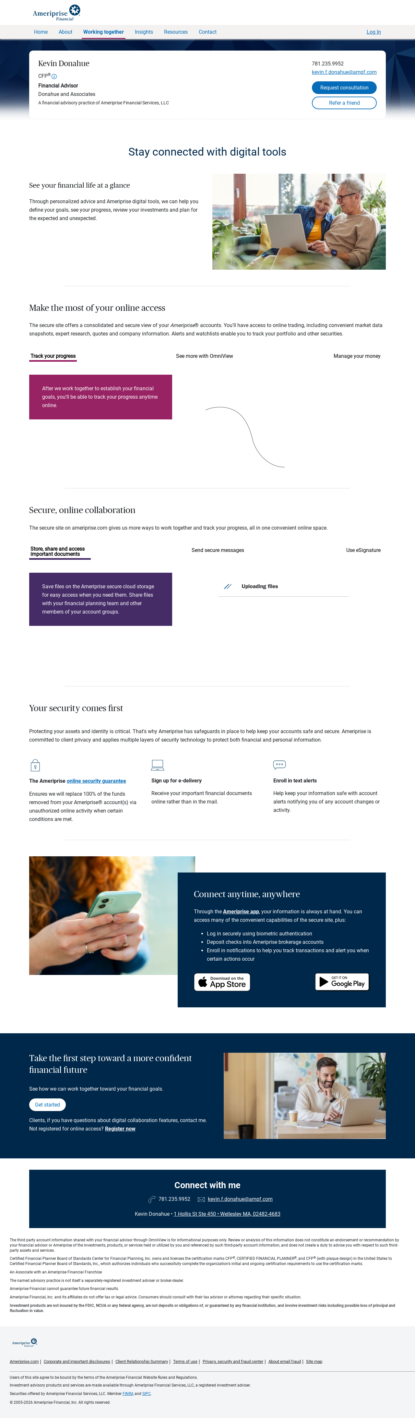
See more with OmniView (204, 356)
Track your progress (53, 356)
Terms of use (185, 1361)
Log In (374, 32)
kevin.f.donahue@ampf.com (344, 72)
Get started (47, 1105)
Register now (120, 1129)
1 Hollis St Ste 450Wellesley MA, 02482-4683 (227, 1214)
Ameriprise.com (24, 1361)
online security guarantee (96, 781)
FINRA (128, 1393)
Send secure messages (218, 550)
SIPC (146, 1393)
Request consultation (344, 88)
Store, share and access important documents (57, 551)
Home (41, 32)
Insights (144, 32)
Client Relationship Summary (141, 1361)
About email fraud (284, 1361)
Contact (208, 32)
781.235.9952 (328, 64)
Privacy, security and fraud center (233, 1361)
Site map (314, 1361)
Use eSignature (363, 550)
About (65, 32)
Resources (176, 32)
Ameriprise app (241, 911)
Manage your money (357, 356)
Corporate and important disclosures (77, 1361)
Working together (103, 32)
